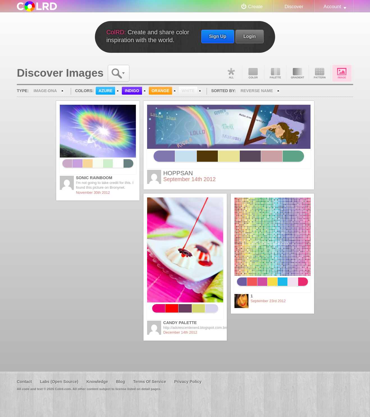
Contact (24, 381)
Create (255, 6)
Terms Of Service (149, 381)
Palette (275, 73)
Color (253, 73)
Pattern (319, 73)
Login (249, 36)
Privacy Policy (188, 381)
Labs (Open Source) (59, 381)
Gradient (297, 73)
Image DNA (341, 73)
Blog (120, 381)
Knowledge (97, 381)
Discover (293, 6)
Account (332, 6)
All (231, 73)
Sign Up (217, 36)
